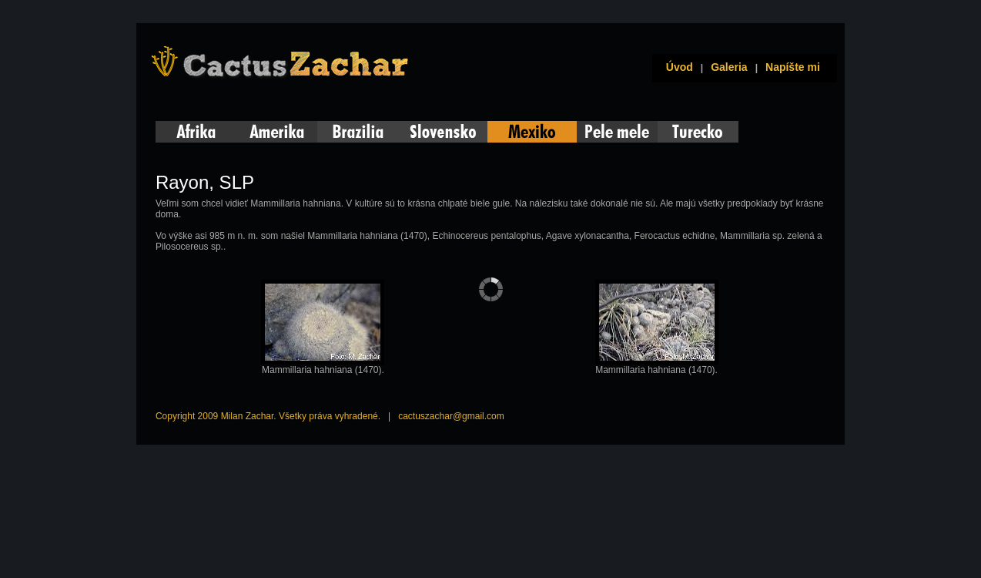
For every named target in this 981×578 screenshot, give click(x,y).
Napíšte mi (792, 67)
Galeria (729, 67)
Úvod (676, 67)
